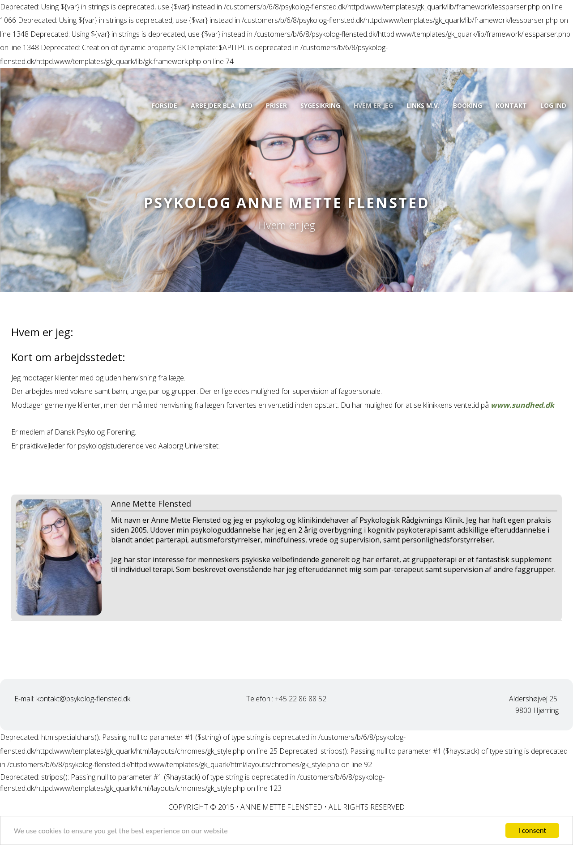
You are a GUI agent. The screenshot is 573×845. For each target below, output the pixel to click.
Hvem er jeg (373, 105)
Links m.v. (423, 105)
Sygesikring (320, 105)
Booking (467, 105)
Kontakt (511, 105)
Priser (276, 105)
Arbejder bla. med (221, 105)
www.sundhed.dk (522, 405)
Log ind (553, 105)
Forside (164, 105)
